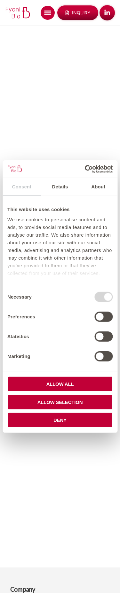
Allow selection (60, 402)
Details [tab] (60, 186)
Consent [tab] (21, 186)
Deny (60, 420)
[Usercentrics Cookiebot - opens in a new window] (85, 169)
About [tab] (98, 186)
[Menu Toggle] (48, 13)
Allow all (60, 384)
